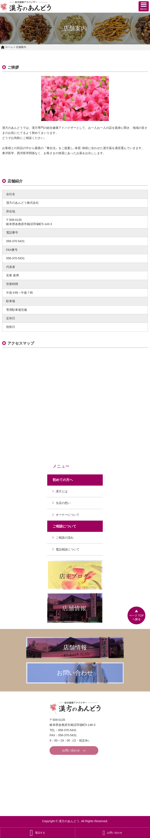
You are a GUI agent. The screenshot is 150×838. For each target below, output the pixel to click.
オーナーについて (67, 514)
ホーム (7, 47)
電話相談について (67, 549)
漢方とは (62, 491)
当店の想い (63, 503)
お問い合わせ (71, 750)
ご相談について (64, 526)
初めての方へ (63, 480)
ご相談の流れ (65, 537)
